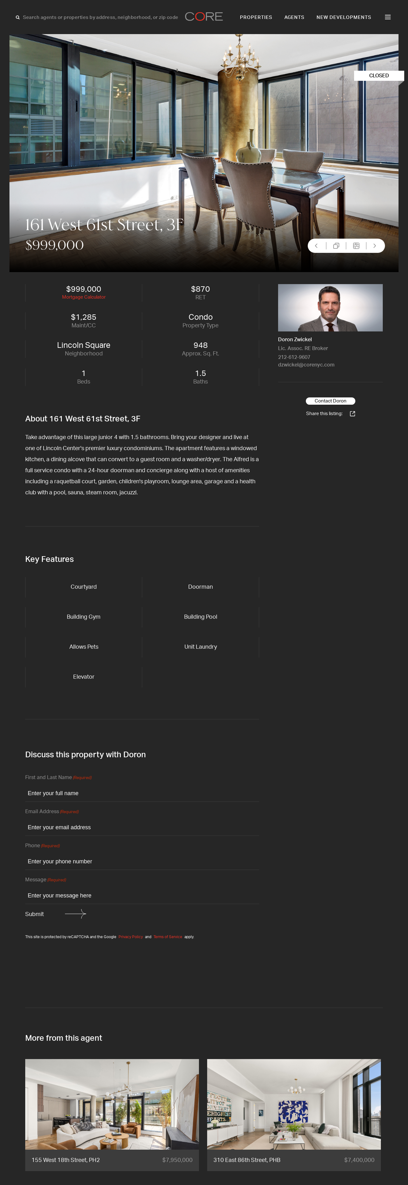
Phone (42, 846)
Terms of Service (168, 937)
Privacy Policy (131, 937)
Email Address (52, 812)
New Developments (344, 17)
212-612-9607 (294, 357)
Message (45, 880)
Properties (256, 17)
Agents (294, 17)
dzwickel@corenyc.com (306, 364)
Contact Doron (331, 401)
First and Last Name (58, 778)
